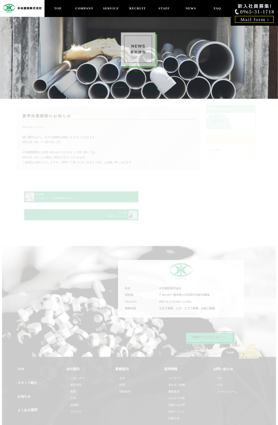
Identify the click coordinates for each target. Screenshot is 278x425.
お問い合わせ (222, 355)
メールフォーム (226, 377)
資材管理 (124, 377)
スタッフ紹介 (28, 369)
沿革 (73, 384)
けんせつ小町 (176, 384)
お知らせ (40, 127)
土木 (122, 364)
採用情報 (170, 355)
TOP (57, 8)
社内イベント (176, 397)
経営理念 (76, 370)
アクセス (76, 397)
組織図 (75, 390)
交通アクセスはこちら (208, 323)
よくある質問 (28, 396)
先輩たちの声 (176, 390)
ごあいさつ (78, 364)
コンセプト (175, 364)
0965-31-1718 (167, 287)
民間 (122, 370)
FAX (219, 370)
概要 (73, 377)
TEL (220, 364)
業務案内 (122, 355)
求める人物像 (176, 370)
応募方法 (173, 404)
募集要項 (173, 377)
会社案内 (73, 355)
